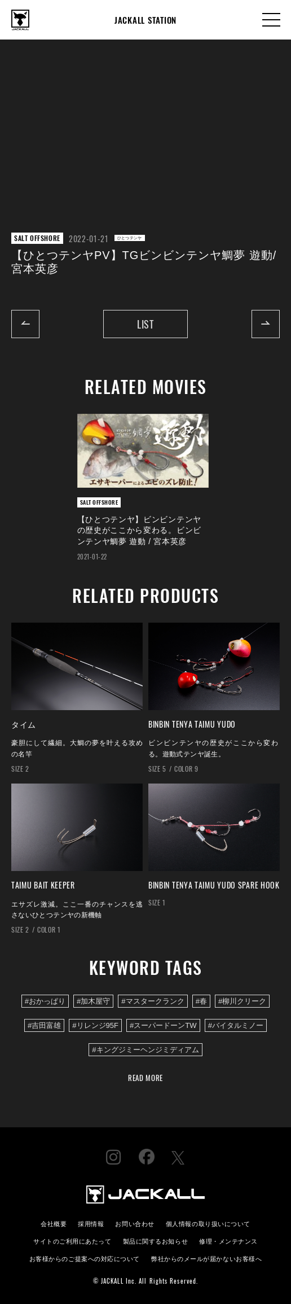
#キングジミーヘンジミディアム (145, 1049)
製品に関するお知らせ (155, 1240)
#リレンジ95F (95, 1025)
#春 (201, 1001)
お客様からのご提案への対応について (84, 1258)
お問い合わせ (134, 1223)
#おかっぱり (45, 1001)
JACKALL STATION (145, 20)
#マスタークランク (152, 1001)
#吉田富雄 (44, 1025)
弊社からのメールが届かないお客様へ (206, 1258)
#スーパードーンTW (163, 1025)
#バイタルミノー (235, 1025)
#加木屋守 (93, 1001)
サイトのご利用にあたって (72, 1240)
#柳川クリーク (242, 1001)
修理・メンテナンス (228, 1240)
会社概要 (54, 1223)
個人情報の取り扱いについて (208, 1223)
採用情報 (91, 1223)
